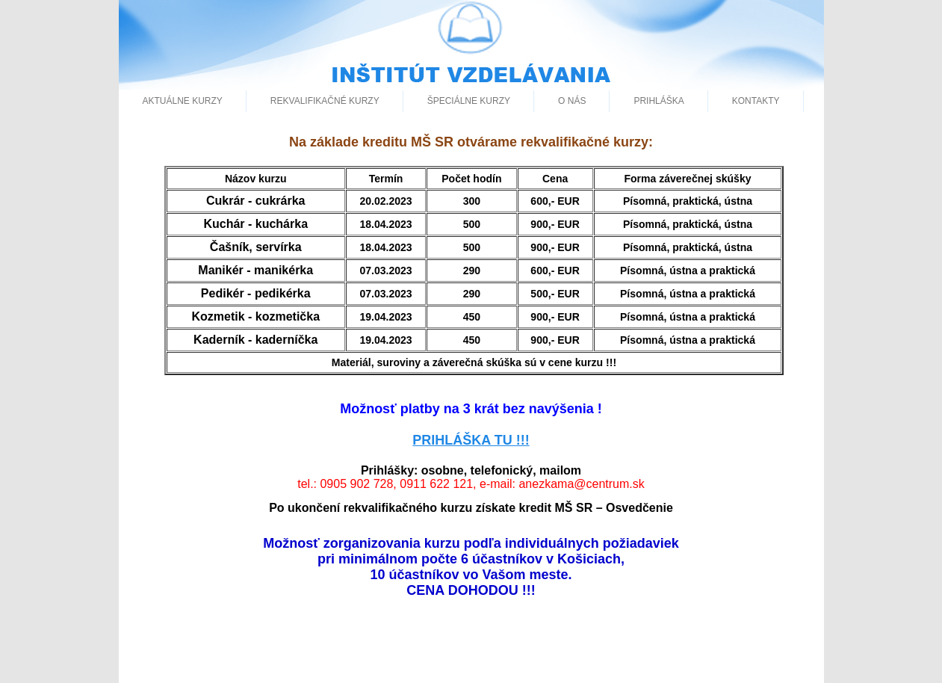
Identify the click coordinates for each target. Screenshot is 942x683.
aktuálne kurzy (183, 101)
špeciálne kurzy (468, 101)
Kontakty (756, 101)
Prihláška (658, 101)
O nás (572, 101)
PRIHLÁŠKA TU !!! (470, 440)
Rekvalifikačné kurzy (324, 101)
